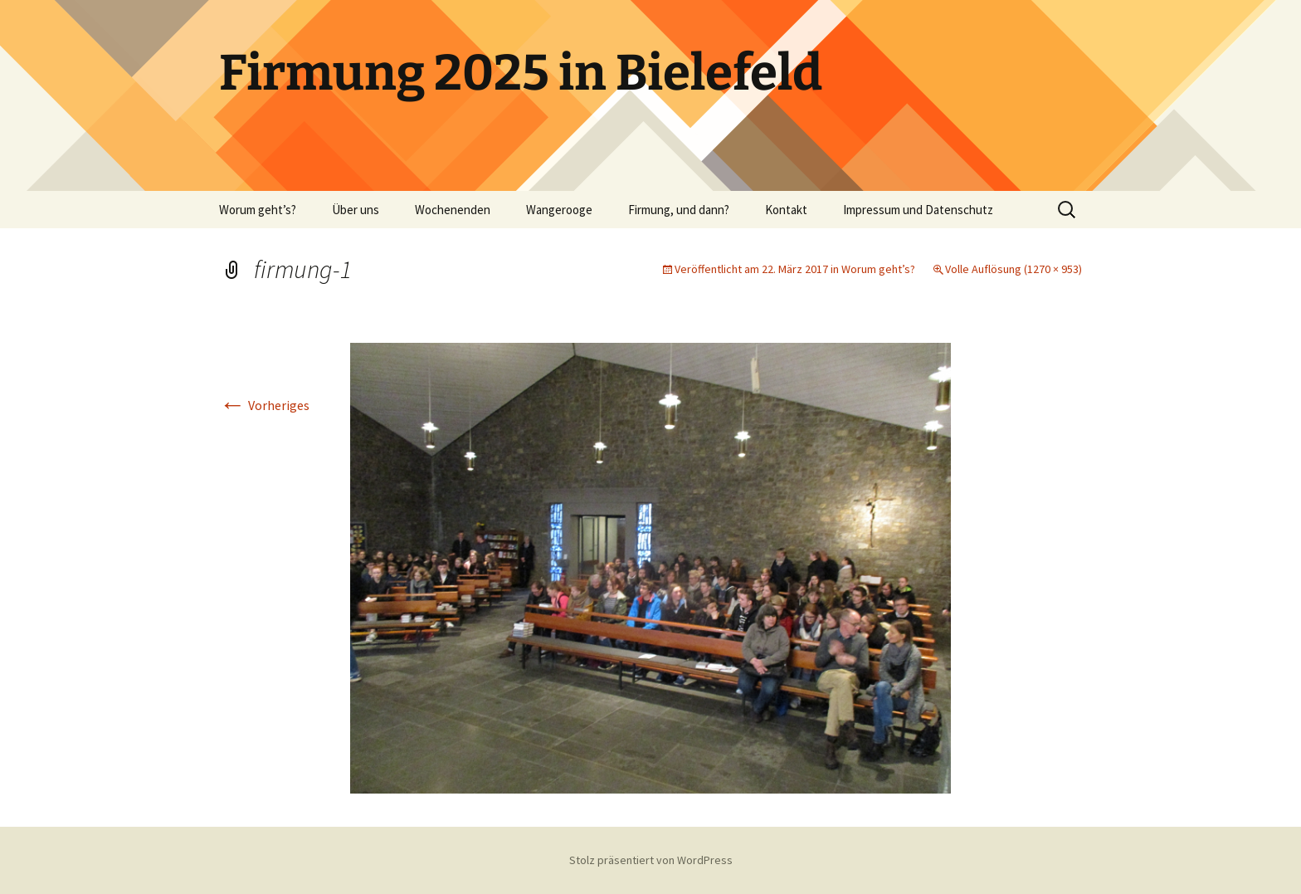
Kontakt (786, 209)
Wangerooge (559, 209)
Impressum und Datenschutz (918, 209)
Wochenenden (452, 209)
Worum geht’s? (257, 209)
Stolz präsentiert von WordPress (651, 859)
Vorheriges (264, 405)
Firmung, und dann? (678, 209)
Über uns (355, 209)
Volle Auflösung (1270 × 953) (1013, 268)
